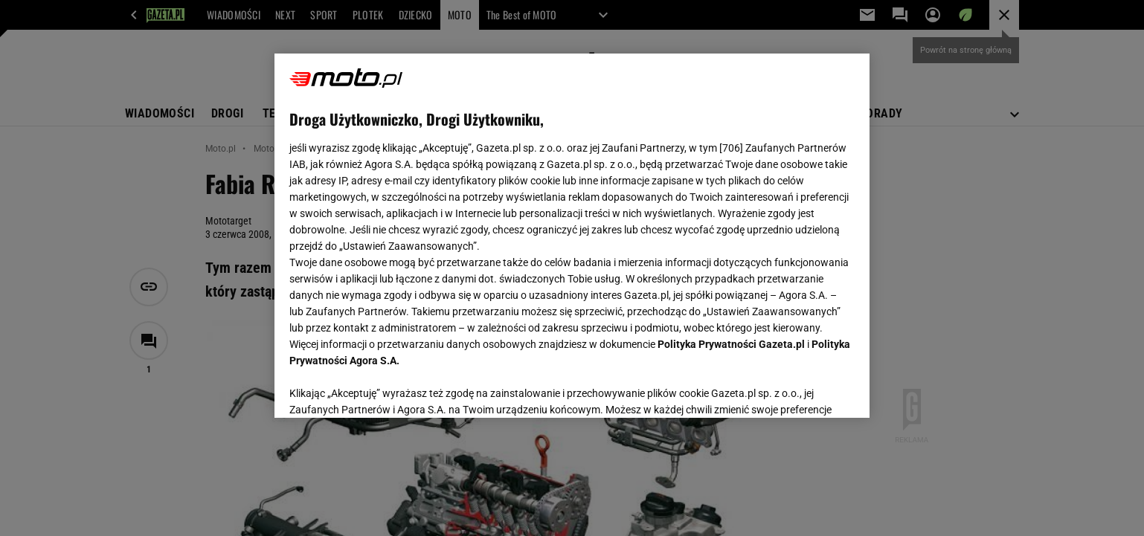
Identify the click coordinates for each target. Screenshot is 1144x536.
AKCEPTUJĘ (804, 389)
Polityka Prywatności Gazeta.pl (731, 344)
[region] (572, 236)
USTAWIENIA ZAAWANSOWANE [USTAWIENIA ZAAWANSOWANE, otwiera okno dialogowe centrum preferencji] (386, 388)
